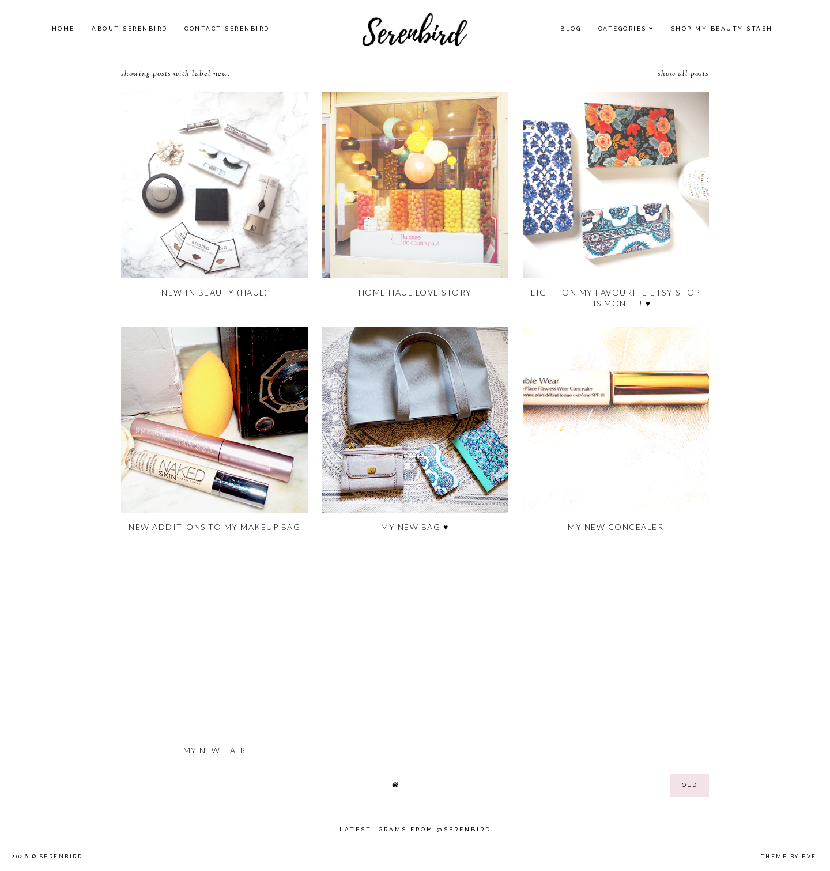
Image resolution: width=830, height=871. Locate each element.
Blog (570, 28)
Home (63, 28)
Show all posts (683, 74)
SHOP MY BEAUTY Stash (722, 28)
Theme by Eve (789, 856)
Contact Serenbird (227, 28)
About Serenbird (130, 28)
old (690, 785)
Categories (622, 28)
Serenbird (61, 856)
